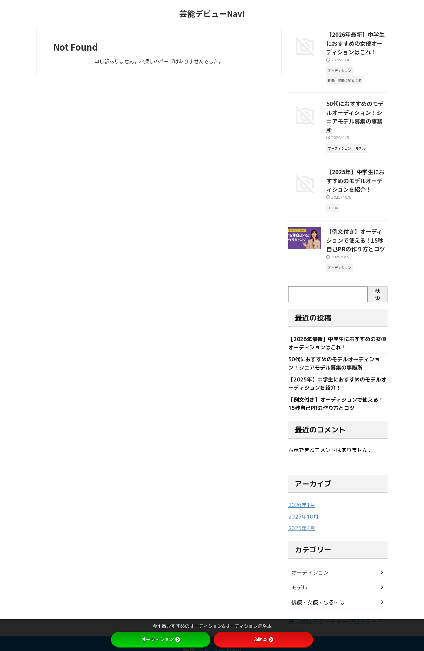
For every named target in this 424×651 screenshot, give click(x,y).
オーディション (308, 553)
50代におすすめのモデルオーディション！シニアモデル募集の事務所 (356, 107)
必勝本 (263, 639)
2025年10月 (301, 498)
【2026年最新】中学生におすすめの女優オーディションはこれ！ (356, 41)
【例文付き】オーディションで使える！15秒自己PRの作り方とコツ (356, 221)
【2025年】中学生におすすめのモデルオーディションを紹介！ (356, 164)
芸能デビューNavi (212, 13)
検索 (377, 273)
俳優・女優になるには (315, 583)
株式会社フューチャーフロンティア (328, 602)
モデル (298, 568)
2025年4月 (300, 509)
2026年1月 (300, 487)
